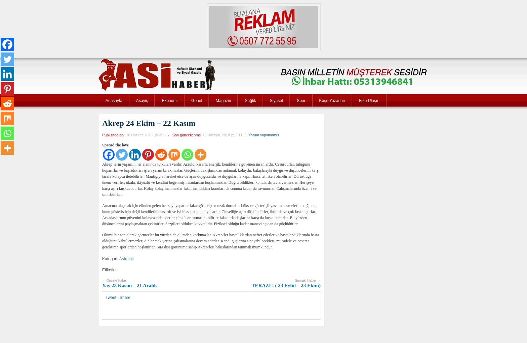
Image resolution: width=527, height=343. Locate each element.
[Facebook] (109, 155)
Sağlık (250, 100)
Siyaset (276, 100)
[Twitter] (122, 155)
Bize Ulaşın (369, 100)
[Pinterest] (148, 155)
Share (125, 297)
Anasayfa (114, 100)
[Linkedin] (135, 155)
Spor (301, 100)
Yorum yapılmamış (263, 135)
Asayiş (142, 100)
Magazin (223, 100)
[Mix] (174, 155)
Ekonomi (169, 100)
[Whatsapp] (187, 155)
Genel (196, 100)
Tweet (111, 297)
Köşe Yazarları (332, 100)
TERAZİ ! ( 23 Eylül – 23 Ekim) (286, 283)
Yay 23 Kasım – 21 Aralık (129, 283)
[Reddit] (161, 155)
